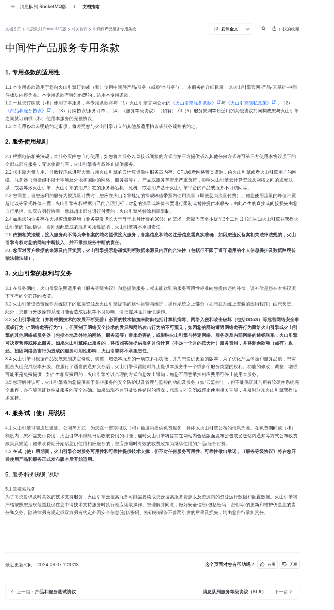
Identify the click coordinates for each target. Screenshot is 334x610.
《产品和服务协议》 (28, 110)
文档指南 (91, 6)
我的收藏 (290, 28)
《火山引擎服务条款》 (196, 102)
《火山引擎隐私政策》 (251, 102)
